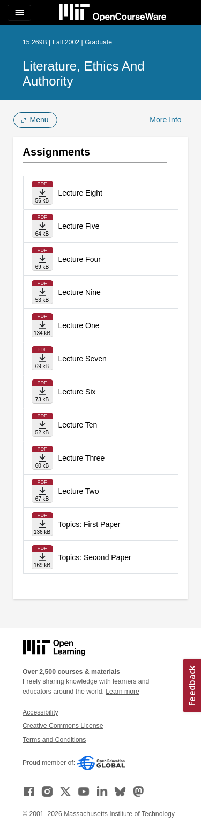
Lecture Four (79, 259)
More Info (165, 119)
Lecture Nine (79, 292)
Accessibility (40, 712)
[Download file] (42, 193)
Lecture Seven (82, 358)
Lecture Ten (78, 425)
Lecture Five (79, 226)
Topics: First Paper (89, 524)
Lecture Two (78, 491)
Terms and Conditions (54, 739)
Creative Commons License (63, 726)
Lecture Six (77, 391)
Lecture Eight (80, 193)
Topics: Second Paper (94, 557)
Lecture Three (81, 458)
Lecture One (79, 325)
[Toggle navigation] (19, 13)
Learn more (122, 691)
